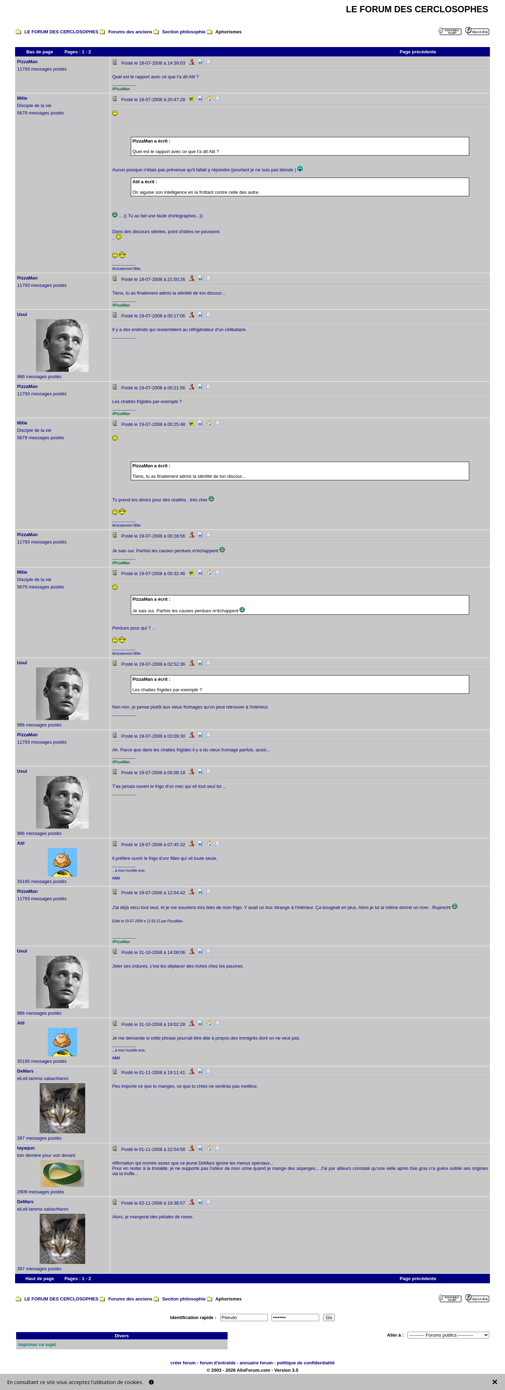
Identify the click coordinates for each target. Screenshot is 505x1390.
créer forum (183, 1362)
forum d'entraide (218, 1362)
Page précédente (418, 51)
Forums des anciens (130, 31)
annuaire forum (256, 1362)
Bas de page (39, 51)
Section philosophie (184, 31)
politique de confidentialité (306, 1362)
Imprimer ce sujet (37, 1344)
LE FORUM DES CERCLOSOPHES (61, 31)
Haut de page (39, 1278)
